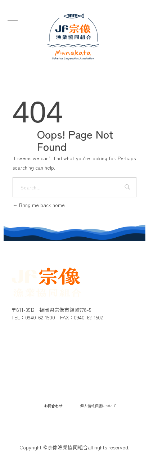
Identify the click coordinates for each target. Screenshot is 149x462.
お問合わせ (53, 405)
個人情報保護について (98, 405)
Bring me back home (39, 204)
